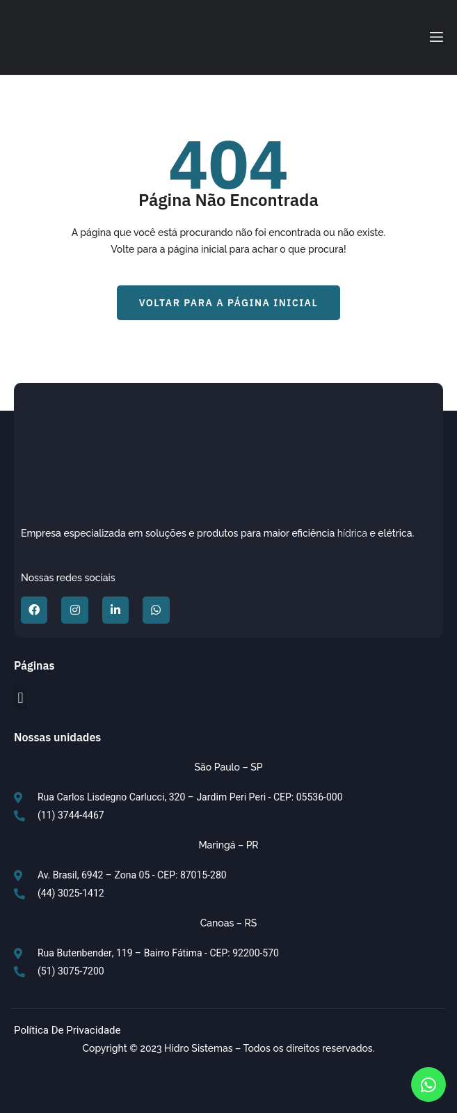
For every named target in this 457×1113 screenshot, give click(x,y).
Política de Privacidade (67, 1030)
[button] (229, 302)
